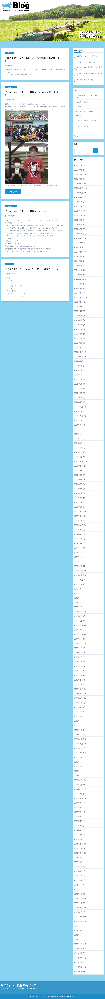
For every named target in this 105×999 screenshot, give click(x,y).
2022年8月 (78, 370)
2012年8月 (78, 917)
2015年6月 (78, 762)
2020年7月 (78, 484)
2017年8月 (78, 644)
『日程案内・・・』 (80, 116)
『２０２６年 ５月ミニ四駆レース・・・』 (88, 62)
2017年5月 (78, 657)
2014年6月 (78, 817)
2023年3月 (78, 338)
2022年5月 (78, 384)
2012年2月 (78, 944)
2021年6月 (78, 434)
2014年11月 (78, 794)
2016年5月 (78, 712)
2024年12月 (79, 243)
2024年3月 (78, 284)
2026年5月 (78, 165)
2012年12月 (78, 899)
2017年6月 (78, 653)
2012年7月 (78, 921)
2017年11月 (78, 630)
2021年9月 (78, 420)
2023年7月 (78, 320)
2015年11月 (78, 739)
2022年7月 (78, 375)
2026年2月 (78, 179)
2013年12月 (78, 844)
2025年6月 (78, 215)
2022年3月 (78, 393)
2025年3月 (78, 229)
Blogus (62, 996)
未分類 (76, 136)
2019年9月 (78, 530)
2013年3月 (78, 885)
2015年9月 (78, 748)
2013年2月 (78, 889)
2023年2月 (78, 343)
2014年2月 (78, 835)
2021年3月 (78, 448)
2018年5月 (78, 603)
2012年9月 (78, 912)
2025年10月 (78, 197)
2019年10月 (78, 525)
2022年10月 (78, 361)
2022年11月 (78, 357)
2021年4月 (78, 443)
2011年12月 (78, 953)
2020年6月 (78, 489)
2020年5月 (78, 493)
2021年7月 (78, 429)
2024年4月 (78, 279)
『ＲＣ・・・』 (9, 53)
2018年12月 (78, 571)
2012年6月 (78, 926)
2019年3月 (78, 557)
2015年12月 (78, 735)
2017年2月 (78, 671)
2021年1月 (78, 457)
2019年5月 (78, 548)
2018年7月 (78, 593)
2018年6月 (78, 598)
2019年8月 (78, 534)
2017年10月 (78, 634)
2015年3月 (78, 776)
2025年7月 (78, 211)
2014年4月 (78, 826)
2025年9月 (78, 202)
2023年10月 (78, 307)
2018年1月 (78, 621)
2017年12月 (78, 625)
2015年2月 (78, 780)
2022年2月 (78, 398)
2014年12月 (78, 789)
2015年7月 (78, 757)
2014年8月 (78, 807)
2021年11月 (78, 411)
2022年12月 (78, 352)
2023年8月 (78, 316)
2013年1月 (78, 894)
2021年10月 (78, 416)
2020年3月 (78, 502)
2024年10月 (79, 252)
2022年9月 (78, 366)
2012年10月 (78, 908)
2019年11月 (78, 521)
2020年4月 (78, 498)
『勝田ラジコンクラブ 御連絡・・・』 (86, 111)
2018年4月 (78, 607)
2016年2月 (78, 725)
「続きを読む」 (13, 192)
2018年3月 (78, 612)
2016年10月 (78, 689)
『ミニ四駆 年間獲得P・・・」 (84, 102)
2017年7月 (78, 648)
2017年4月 (78, 662)
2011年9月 (78, 967)
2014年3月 (78, 830)
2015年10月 (78, 744)
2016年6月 (78, 707)
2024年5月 (78, 275)
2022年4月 (78, 389)
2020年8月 (78, 480)
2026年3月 (78, 174)
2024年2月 (78, 288)
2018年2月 (78, 616)
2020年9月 (78, 475)
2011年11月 (78, 958)
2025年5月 (78, 220)
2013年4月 (78, 880)
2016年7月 (78, 703)
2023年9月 (78, 311)
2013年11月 (78, 848)
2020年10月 (78, 470)
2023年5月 (78, 329)
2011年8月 (78, 971)
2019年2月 (78, 562)
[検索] (95, 150)
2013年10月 (78, 853)
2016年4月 (78, 716)
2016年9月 (78, 694)
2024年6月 (78, 270)
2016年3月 (78, 721)
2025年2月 (78, 234)
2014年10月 (78, 798)
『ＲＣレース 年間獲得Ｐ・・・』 (85, 127)
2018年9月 (78, 584)
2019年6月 (78, 543)
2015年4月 (78, 771)
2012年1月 (78, 949)
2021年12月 (78, 407)
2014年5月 (78, 821)
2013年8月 (78, 862)
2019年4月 (78, 552)
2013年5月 (78, 876)
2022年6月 (78, 379)
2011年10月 (78, 962)
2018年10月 (78, 580)
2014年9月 (78, 803)
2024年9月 (78, 256)
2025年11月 (78, 193)
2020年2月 (78, 507)
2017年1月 (78, 675)
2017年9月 (78, 639)
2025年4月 (78, 225)
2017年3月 (78, 666)
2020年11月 (78, 466)
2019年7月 (78, 539)
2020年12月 (78, 461)
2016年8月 (78, 698)
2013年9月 (78, 858)
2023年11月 (78, 302)
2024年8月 (78, 261)
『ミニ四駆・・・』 (10, 87)
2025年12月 (78, 188)
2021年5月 (78, 439)
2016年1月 (78, 730)
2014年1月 (78, 839)
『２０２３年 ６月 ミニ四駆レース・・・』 (26, 212)
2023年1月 (78, 348)
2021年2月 (78, 452)
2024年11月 (78, 247)
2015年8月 (78, 753)
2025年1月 (78, 238)
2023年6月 (78, 325)
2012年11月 (78, 903)
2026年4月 (78, 170)
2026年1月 (78, 184)
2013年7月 (78, 867)
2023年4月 (78, 334)
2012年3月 (78, 940)
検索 (76, 144)
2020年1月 (78, 511)
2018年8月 (78, 589)
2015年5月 (78, 766)
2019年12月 (78, 516)
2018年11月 (78, 575)
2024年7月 (78, 266)
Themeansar (71, 996)
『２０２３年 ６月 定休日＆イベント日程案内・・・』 (32, 269)
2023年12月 (78, 297)
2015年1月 (78, 785)
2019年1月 (78, 566)
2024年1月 (78, 293)
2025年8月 (78, 206)
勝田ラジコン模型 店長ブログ (18, 985)
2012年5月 (78, 930)
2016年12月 (78, 680)
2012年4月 (78, 935)
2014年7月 (78, 812)
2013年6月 (78, 871)
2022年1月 (78, 402)
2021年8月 (78, 425)
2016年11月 (78, 684)
